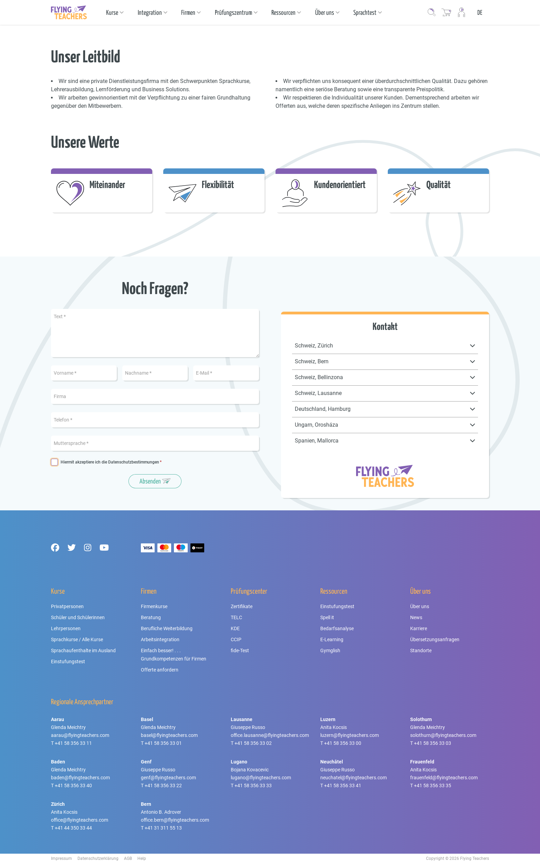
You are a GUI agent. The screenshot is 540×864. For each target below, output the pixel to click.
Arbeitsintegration (160, 639)
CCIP (236, 639)
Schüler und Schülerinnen (78, 617)
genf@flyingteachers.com (168, 777)
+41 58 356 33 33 (253, 785)
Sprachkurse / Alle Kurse (77, 639)
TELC (236, 617)
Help (141, 858)
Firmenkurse (154, 606)
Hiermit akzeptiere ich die (110, 462)
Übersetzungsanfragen (434, 639)
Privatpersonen (67, 606)
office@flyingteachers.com (79, 820)
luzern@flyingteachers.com (349, 735)
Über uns (419, 606)
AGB (128, 858)
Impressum (61, 858)
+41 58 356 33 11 (73, 743)
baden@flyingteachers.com (80, 777)
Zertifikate (241, 606)
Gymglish (330, 650)
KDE (235, 628)
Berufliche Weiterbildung (167, 628)
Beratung (151, 617)
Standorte (421, 650)
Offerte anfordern (159, 670)
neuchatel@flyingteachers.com (353, 777)
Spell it (327, 617)
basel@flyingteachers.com (169, 735)
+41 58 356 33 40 (73, 785)
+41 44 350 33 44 (73, 828)
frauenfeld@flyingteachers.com (444, 777)
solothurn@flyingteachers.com (443, 735)
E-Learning (331, 639)
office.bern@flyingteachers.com (175, 820)
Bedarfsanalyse (337, 628)
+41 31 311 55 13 (163, 828)
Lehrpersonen (66, 628)
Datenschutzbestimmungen (133, 462)
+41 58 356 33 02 (253, 743)
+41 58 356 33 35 (432, 785)
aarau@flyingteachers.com (80, 735)
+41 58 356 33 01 (163, 743)
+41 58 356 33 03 (432, 743)
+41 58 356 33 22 (163, 785)
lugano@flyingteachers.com (261, 777)
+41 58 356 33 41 (342, 785)
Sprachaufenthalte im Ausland (83, 650)
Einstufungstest (68, 661)
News (416, 617)
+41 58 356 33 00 (342, 743)
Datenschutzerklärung (97, 858)
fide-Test (240, 650)
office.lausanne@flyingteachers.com (270, 735)
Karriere (418, 628)
